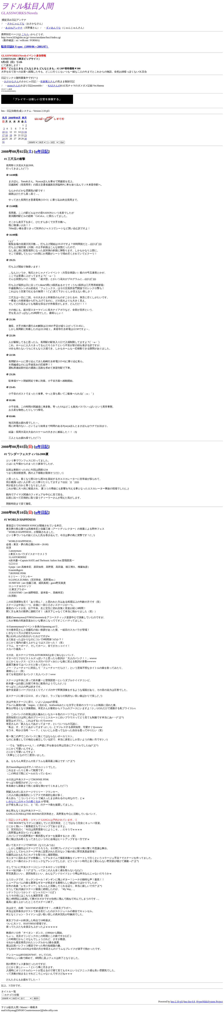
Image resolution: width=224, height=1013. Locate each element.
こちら (25, 34)
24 (3, 138)
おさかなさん (11, 81)
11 (6, 132)
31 (3, 142)
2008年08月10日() (17, 512)
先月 (4, 117)
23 (25, 135)
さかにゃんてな (15, 23)
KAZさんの (54, 85)
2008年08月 (14, 117)
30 (25, 138)
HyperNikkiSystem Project (209, 1001)
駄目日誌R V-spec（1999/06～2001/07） (25, 46)
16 (25, 132)
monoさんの (13, 85)
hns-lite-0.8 (189, 1001)
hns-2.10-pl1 (177, 1001)
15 (22, 132)
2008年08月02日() (17, 151)
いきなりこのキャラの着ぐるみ (23, 801)
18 (6, 135)
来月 (24, 117)
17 (3, 135)
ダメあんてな (53, 27)
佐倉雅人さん (47, 81)
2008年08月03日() (17, 447)
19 (11, 135)
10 (3, 132)
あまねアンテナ (14, 27)
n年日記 (41, 151)
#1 (5, 159)
